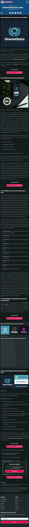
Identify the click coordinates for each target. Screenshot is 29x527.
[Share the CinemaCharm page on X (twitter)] (13, 13)
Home (16, 499)
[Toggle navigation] (27, 2)
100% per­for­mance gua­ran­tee (19, 59)
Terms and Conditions (15, 468)
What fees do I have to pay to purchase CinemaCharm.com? (10, 461)
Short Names (3, 499)
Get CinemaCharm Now (12, 446)
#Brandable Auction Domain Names (7, 361)
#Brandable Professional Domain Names (8, 356)
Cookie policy (15, 467)
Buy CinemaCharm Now (12, 72)
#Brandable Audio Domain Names (7, 340)
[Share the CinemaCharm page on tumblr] (15, 13)
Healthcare (3, 501)
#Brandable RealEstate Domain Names (8, 365)
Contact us (16, 64)
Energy (2, 505)
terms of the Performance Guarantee (12, 491)
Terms (16, 505)
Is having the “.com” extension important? (11, 457)
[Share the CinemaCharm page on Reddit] (21, 13)
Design (2, 503)
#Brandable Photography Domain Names (8, 354)
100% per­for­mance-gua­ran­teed (16, 438)
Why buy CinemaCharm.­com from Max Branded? (13, 450)
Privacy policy (20, 467)
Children (2, 509)
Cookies (17, 509)
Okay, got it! (14, 471)
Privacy (16, 507)
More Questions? (5, 474)
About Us (17, 501)
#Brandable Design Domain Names (7, 345)
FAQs (16, 503)
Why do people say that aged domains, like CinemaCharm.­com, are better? (11, 454)
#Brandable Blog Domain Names (7, 342)
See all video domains (5, 336)
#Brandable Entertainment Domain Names (9, 347)
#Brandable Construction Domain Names (8, 363)
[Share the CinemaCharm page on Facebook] (10, 13)
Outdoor (2, 507)
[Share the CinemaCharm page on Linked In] (18, 13)
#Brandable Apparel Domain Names (8, 358)
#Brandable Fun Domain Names (7, 349)
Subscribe (14, 522)
